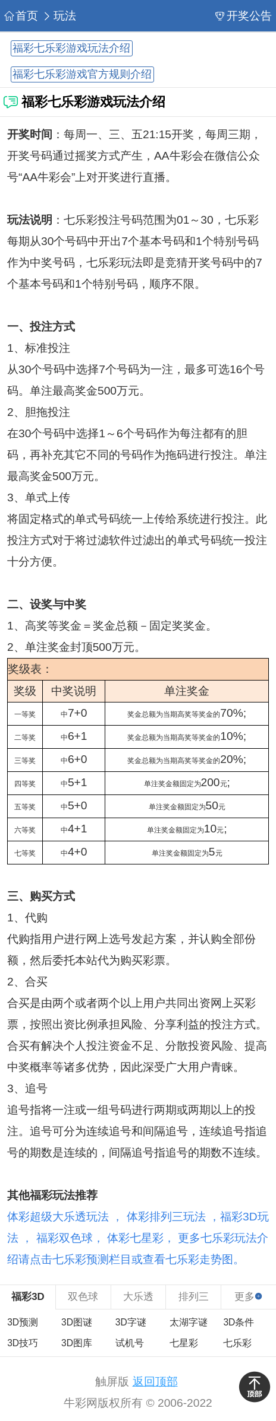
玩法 (59, 15)
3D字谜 (130, 1322)
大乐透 (138, 1296)
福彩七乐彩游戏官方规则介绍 (82, 75)
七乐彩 (237, 1343)
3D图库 (76, 1343)
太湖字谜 (189, 1322)
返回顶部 (155, 1381)
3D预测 (22, 1322)
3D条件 (238, 1322)
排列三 (193, 1296)
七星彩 (184, 1343)
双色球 (83, 1296)
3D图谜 (76, 1322)
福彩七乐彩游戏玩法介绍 (71, 49)
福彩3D (27, 1296)
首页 (20, 15)
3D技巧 (22, 1343)
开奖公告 (243, 15)
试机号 (129, 1343)
